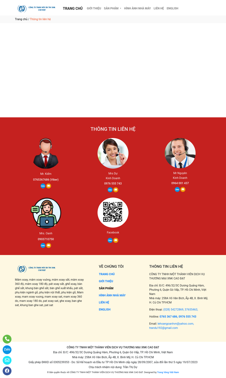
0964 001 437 (180, 183)
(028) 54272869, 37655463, (180, 309)
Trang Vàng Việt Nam (168, 372)
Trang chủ (21, 19)
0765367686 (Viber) (46, 179)
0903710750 (46, 239)
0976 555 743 (113, 183)
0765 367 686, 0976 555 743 (178, 316)
